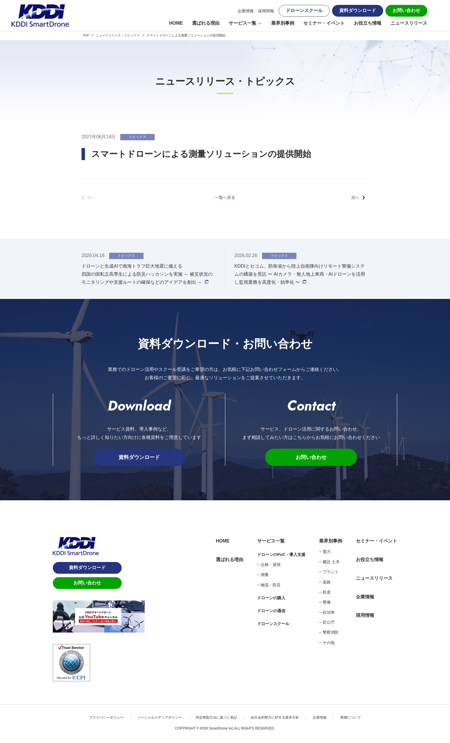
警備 (327, 602)
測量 (265, 574)
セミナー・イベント (324, 23)
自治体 (329, 612)
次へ (355, 197)
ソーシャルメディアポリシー (159, 717)
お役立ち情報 (367, 23)
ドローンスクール (304, 10)
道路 (327, 582)
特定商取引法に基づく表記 (216, 717)
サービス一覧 (242, 23)
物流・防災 (271, 585)
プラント (331, 571)
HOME (176, 23)
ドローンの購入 (271, 598)
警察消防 (331, 632)
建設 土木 (331, 561)
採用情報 (266, 11)
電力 (327, 551)
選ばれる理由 (206, 23)
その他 (329, 642)
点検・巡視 (271, 564)
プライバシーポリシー (106, 717)
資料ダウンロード (357, 10)
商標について (350, 717)
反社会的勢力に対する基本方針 (275, 717)
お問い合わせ (406, 10)
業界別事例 (282, 23)
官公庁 (329, 622)
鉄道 (327, 592)
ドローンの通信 (271, 610)
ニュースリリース (409, 23)
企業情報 (246, 11)
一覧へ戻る (225, 197)
